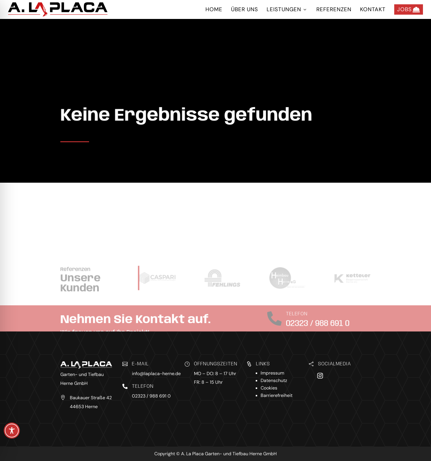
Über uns (244, 9)
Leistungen (287, 9)
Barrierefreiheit (277, 395)
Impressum (272, 373)
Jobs (408, 9)
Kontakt (373, 9)
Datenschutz (274, 380)
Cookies (269, 388)
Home (213, 9)
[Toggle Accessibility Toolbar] (11, 430)
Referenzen (333, 9)
